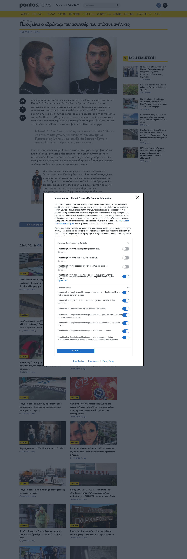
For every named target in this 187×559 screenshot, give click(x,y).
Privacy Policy (108, 361)
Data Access (93, 361)
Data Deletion (78, 361)
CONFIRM (76, 351)
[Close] (138, 198)
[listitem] (93, 243)
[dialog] (93, 279)
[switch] (125, 249)
